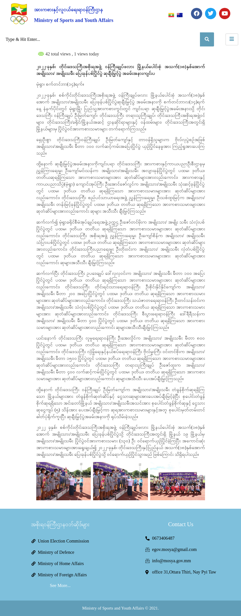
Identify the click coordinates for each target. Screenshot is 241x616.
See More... (60, 585)
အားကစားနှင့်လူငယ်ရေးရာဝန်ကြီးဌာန (68, 9)
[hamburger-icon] (232, 39)
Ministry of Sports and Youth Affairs (73, 20)
